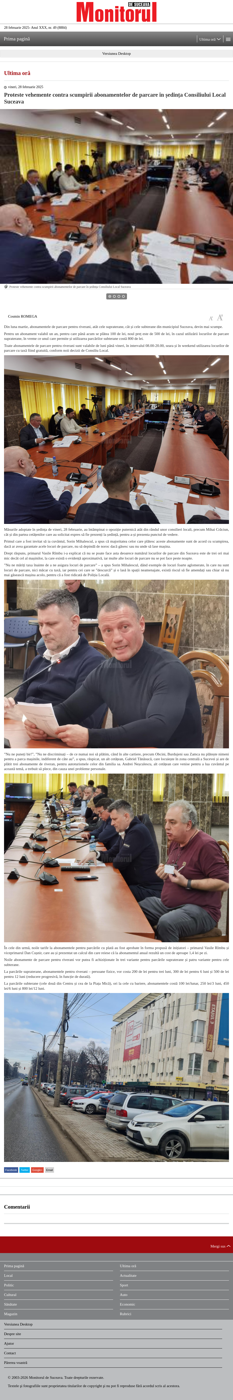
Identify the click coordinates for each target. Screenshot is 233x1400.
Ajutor (9, 1343)
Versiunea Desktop (18, 1324)
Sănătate (10, 1304)
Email (49, 1170)
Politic (9, 1285)
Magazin (10, 1314)
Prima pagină (14, 1266)
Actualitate (128, 1276)
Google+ (37, 1170)
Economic (127, 1304)
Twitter (25, 1170)
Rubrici (125, 1314)
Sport (124, 1285)
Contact (10, 1353)
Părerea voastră (15, 1363)
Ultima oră (17, 73)
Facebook (11, 1170)
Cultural (10, 1295)
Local (8, 1276)
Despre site (12, 1334)
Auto (123, 1295)
